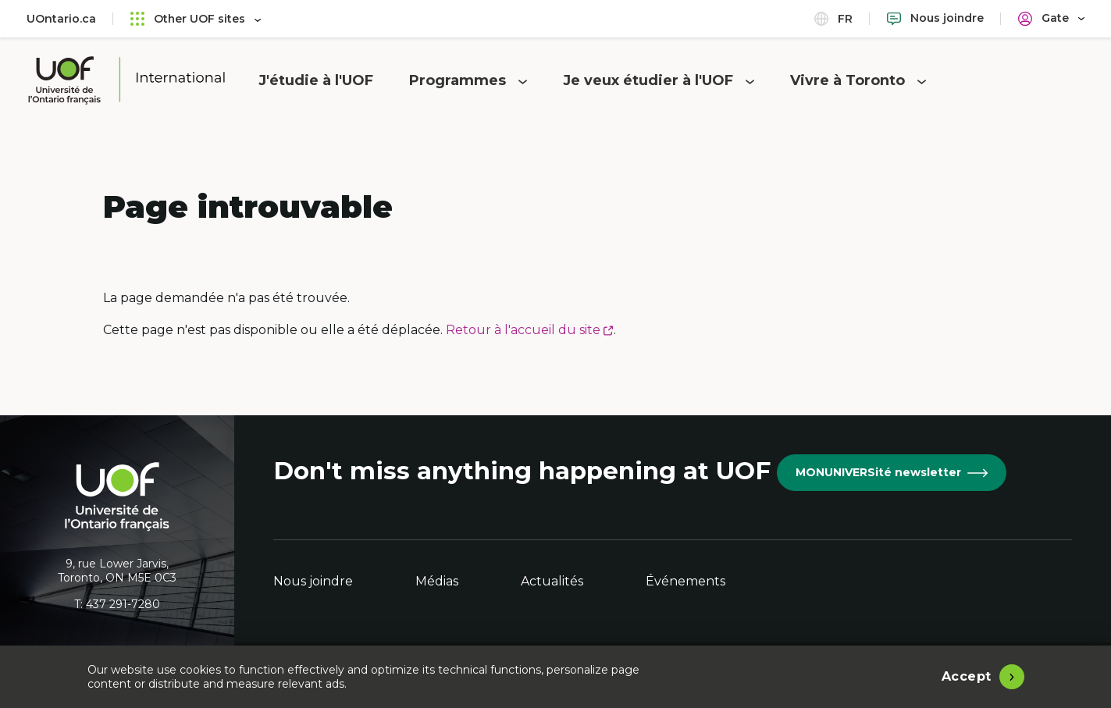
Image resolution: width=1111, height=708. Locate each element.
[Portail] (1051, 18)
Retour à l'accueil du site (530, 329)
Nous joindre (313, 581)
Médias (436, 581)
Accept (967, 676)
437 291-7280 (123, 604)
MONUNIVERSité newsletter (892, 472)
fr (833, 18)
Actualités (552, 581)
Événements (685, 581)
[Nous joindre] (935, 18)
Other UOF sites (196, 18)
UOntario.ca (61, 19)
